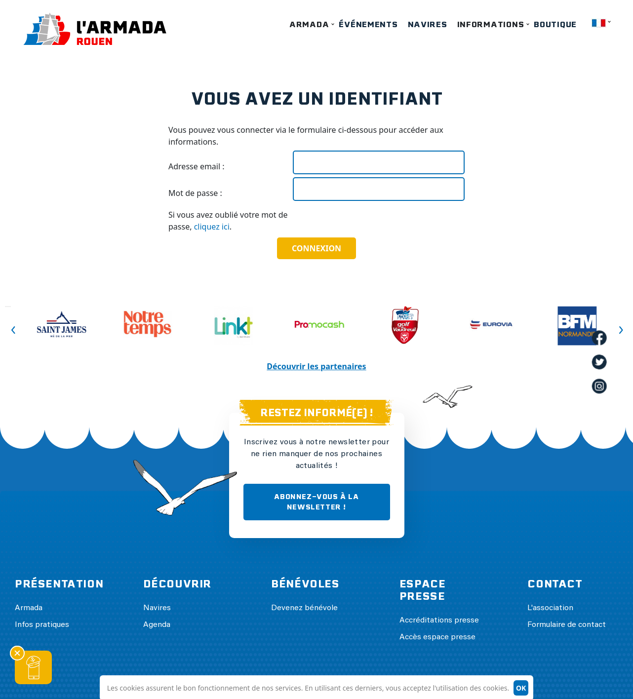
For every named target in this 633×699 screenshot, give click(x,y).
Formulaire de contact (566, 625)
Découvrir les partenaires (316, 366)
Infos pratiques (42, 625)
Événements (368, 24)
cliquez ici (212, 226)
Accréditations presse (439, 620)
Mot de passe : (195, 193)
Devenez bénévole (304, 608)
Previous (8, 306)
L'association (550, 608)
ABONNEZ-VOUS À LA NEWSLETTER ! (316, 502)
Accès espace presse (437, 637)
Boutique (555, 24)
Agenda (156, 625)
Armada (309, 24)
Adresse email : (196, 166)
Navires (427, 24)
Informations (490, 24)
